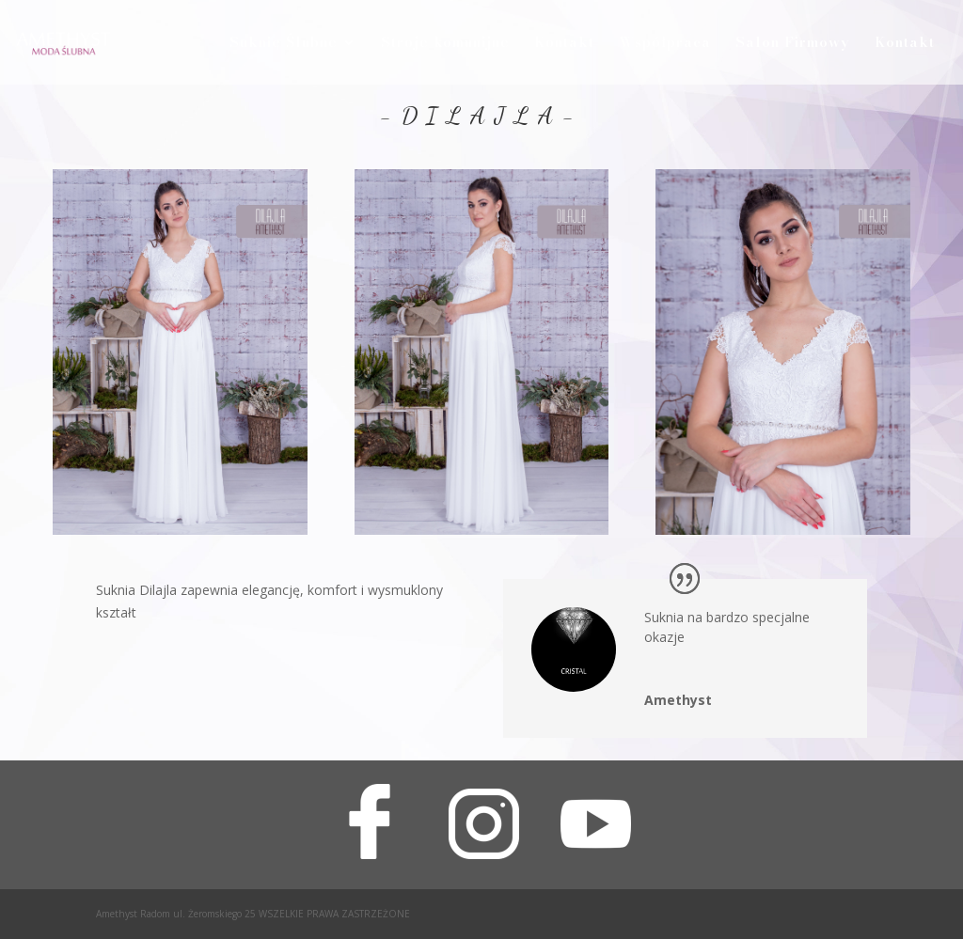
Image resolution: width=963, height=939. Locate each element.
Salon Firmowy (792, 44)
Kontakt (564, 44)
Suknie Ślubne (283, 44)
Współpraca (665, 44)
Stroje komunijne (445, 44)
